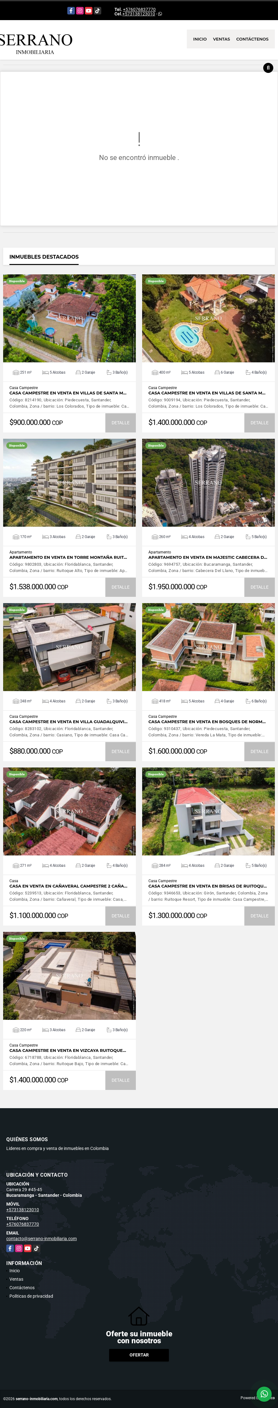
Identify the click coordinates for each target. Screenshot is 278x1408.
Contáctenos (252, 38)
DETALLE (121, 422)
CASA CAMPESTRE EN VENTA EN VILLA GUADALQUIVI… (68, 721)
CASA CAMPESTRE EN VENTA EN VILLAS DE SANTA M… (67, 393)
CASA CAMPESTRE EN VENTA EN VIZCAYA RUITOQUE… (67, 1050)
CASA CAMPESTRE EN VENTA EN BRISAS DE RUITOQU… (207, 886)
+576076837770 (139, 9)
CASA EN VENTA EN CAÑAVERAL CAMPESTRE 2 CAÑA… (68, 886)
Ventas (221, 38)
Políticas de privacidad (31, 1296)
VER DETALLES (70, 318)
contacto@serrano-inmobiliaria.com (41, 1238)
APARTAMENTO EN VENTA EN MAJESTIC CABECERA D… (207, 557)
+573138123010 (138, 13)
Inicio (200, 38)
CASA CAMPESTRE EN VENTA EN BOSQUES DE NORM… (207, 721)
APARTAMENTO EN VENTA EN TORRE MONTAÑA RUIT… (68, 557)
